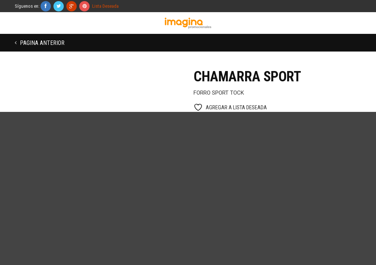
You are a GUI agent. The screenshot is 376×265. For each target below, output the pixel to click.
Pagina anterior (41, 42)
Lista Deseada (105, 6)
